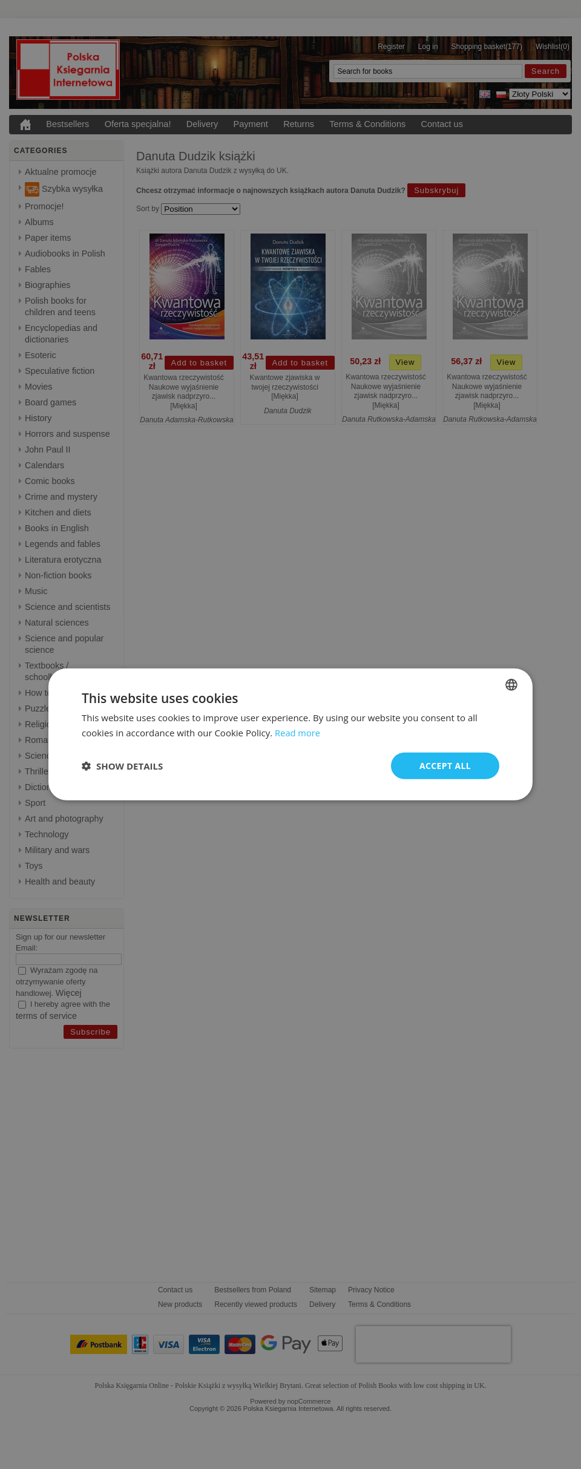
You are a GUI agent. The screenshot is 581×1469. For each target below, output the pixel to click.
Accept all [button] (445, 765)
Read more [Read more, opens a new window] (298, 733)
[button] (122, 766)
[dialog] (290, 735)
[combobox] (511, 685)
